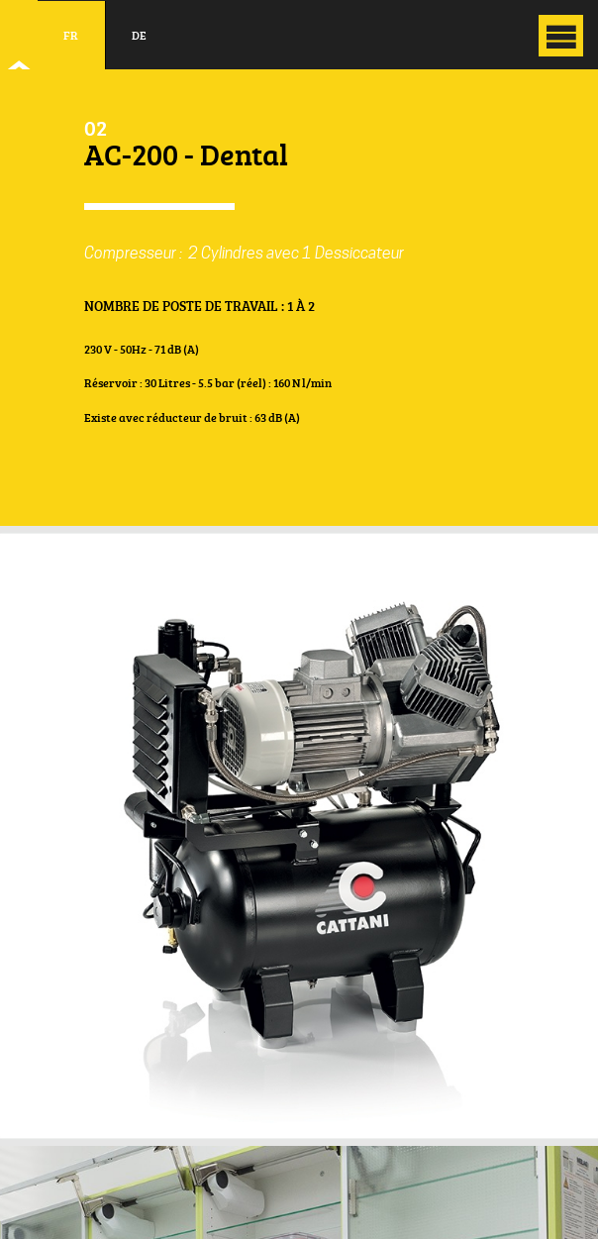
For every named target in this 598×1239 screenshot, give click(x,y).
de (139, 35)
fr (70, 35)
